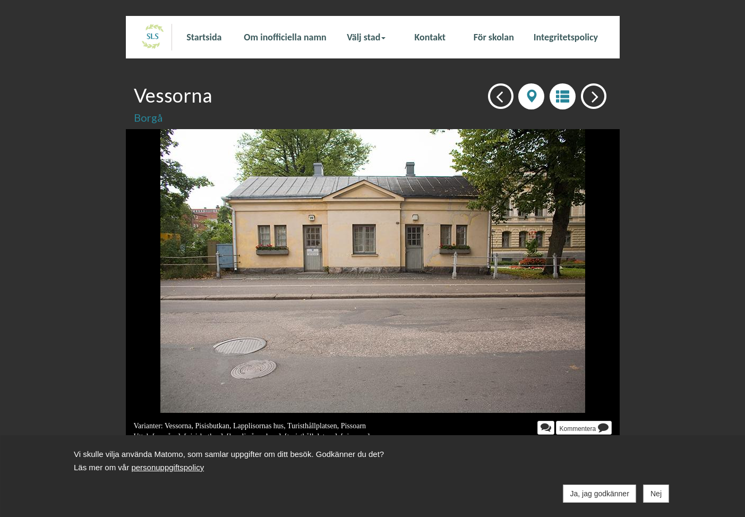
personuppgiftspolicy (167, 467)
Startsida (203, 37)
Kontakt (430, 37)
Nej (656, 493)
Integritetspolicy (566, 37)
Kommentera (583, 427)
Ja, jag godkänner (599, 493)
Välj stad (366, 37)
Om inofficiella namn (285, 37)
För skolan (494, 37)
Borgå (148, 117)
